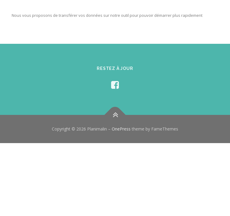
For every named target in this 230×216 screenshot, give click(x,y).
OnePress (121, 129)
